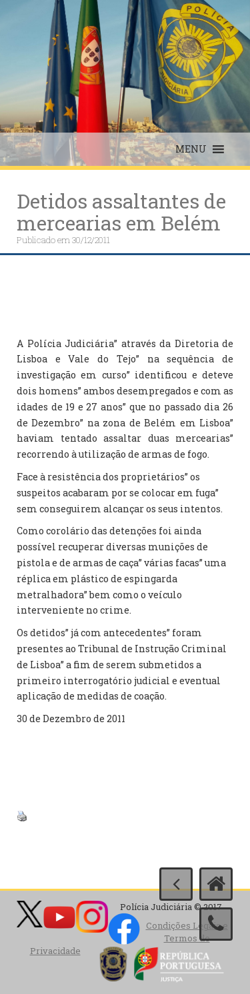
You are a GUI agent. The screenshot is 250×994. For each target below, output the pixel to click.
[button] (191, 149)
